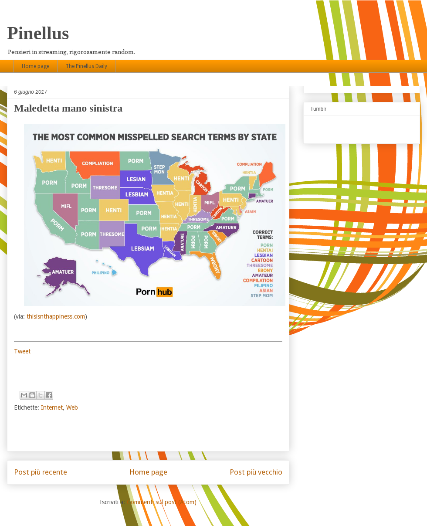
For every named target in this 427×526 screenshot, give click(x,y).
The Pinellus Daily (86, 66)
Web (72, 407)
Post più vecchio (256, 472)
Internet (52, 407)
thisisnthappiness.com (56, 316)
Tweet (22, 351)
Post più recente (40, 472)
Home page (35, 66)
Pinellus (38, 33)
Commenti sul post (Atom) (162, 502)
